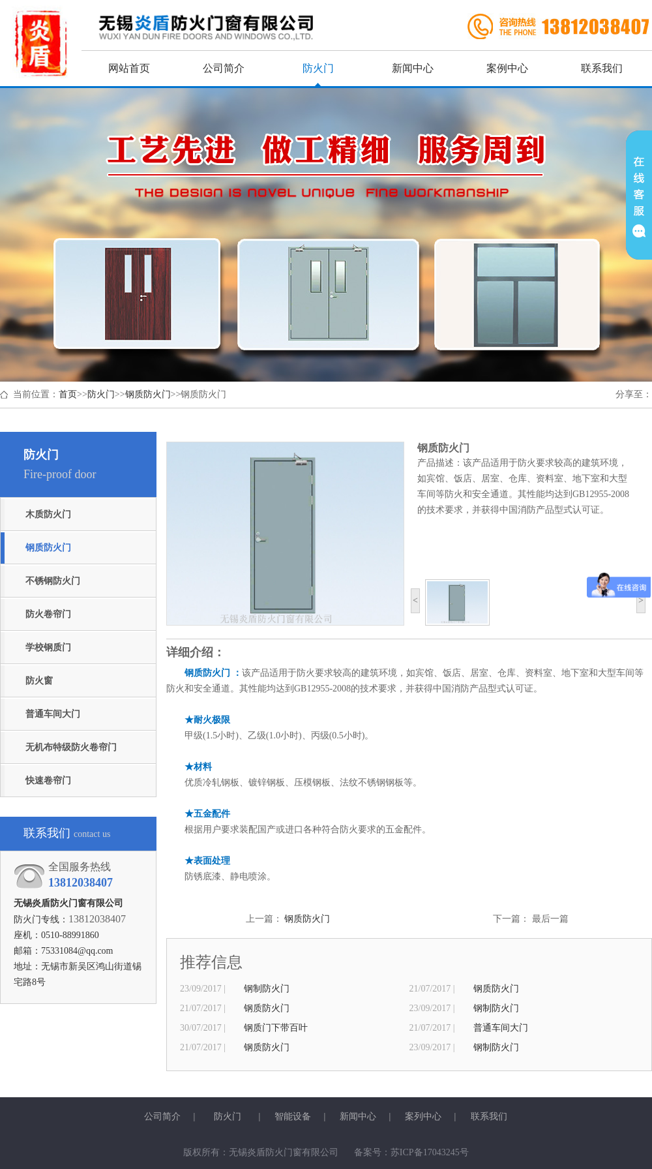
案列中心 (423, 1116)
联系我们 (602, 68)
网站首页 (129, 68)
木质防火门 (48, 514)
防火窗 (39, 681)
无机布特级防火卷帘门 (71, 747)
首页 (68, 394)
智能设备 (292, 1116)
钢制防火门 (266, 989)
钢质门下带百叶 (276, 1028)
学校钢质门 (48, 647)
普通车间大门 (52, 714)
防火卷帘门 (48, 614)
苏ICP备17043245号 (430, 1152)
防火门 (318, 68)
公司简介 (223, 68)
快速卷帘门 (48, 780)
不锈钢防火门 (52, 581)
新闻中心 (413, 68)
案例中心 (507, 68)
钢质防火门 (148, 394)
